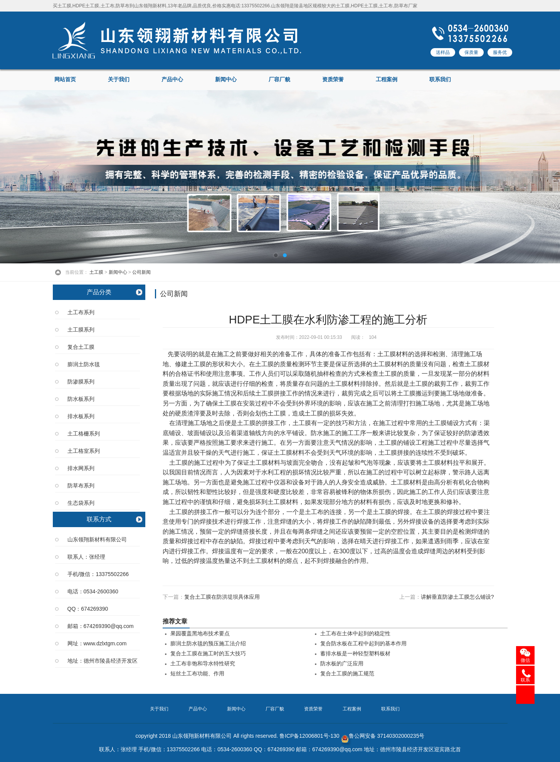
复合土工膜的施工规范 (347, 674)
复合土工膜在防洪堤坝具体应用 (222, 597)
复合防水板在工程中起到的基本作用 (363, 643)
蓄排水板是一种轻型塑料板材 (355, 653)
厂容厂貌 (279, 79)
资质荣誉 (333, 79)
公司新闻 (141, 272)
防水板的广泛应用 (341, 664)
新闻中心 (226, 79)
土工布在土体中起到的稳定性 (355, 633)
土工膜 (96, 272)
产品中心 (172, 79)
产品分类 (99, 292)
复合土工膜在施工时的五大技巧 (208, 653)
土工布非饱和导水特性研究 (202, 664)
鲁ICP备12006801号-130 (309, 736)
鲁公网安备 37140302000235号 (383, 736)
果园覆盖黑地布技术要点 (200, 633)
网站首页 (65, 79)
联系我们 (440, 79)
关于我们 (118, 79)
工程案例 (386, 79)
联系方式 (99, 519)
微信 (525, 660)
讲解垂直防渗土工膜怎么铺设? (457, 597)
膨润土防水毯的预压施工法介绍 (208, 643)
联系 (525, 680)
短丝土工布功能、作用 (197, 674)
